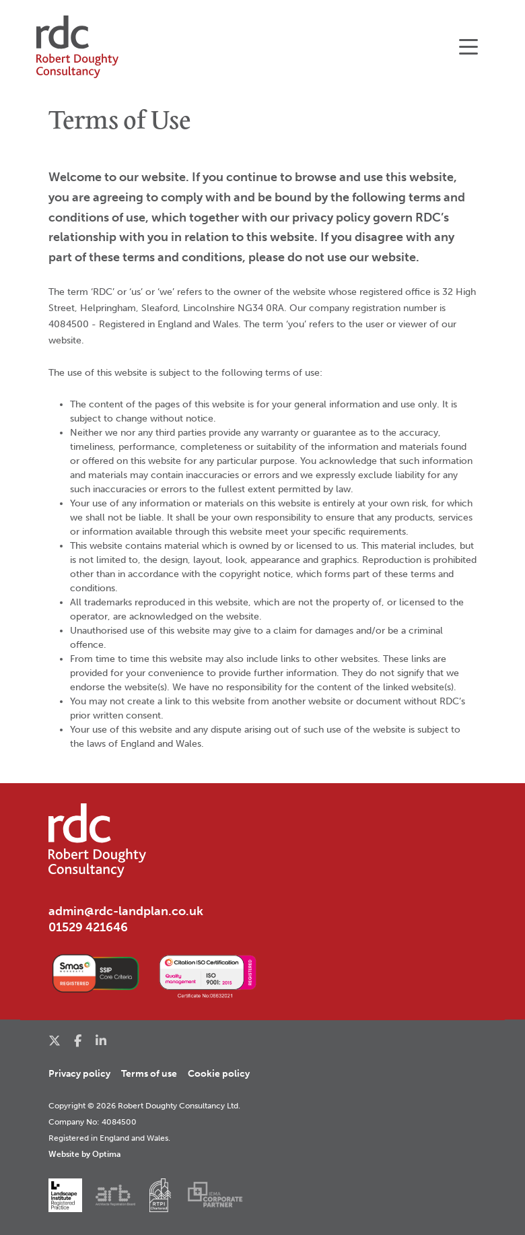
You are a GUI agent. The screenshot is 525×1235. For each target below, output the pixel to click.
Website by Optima (84, 1154)
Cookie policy (219, 1073)
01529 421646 (88, 927)
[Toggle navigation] (468, 47)
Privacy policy (79, 1073)
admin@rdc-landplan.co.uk (125, 911)
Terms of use (149, 1073)
